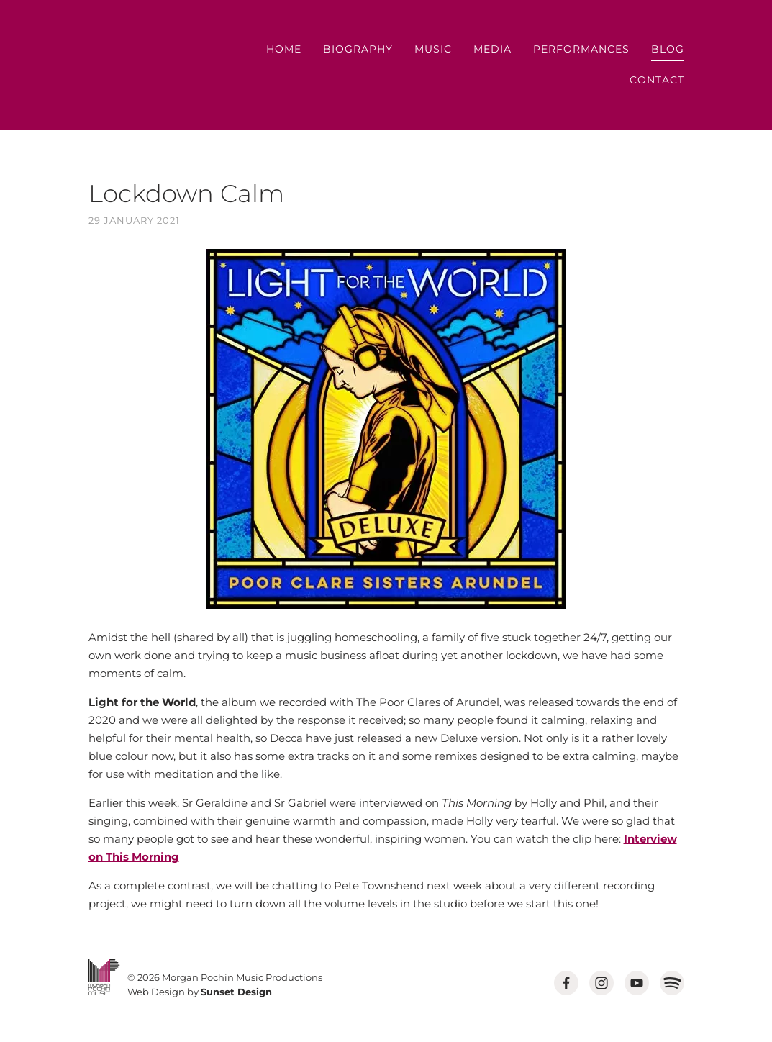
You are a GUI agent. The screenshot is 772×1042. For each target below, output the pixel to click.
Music (433, 48)
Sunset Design (236, 991)
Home (283, 48)
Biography (358, 48)
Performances (581, 48)
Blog (667, 48)
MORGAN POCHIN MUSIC (129, 65)
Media (492, 48)
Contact (657, 79)
